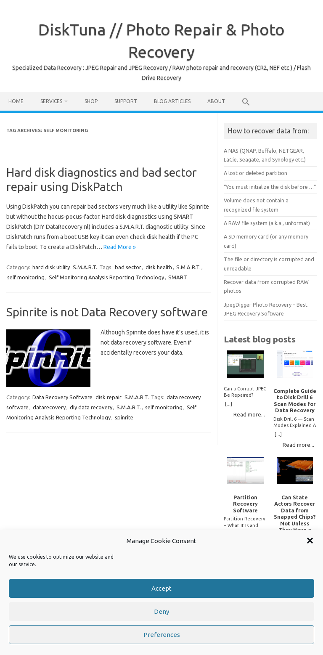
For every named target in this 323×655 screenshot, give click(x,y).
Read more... (249, 414)
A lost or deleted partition (255, 173)
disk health (159, 267)
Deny (161, 611)
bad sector (128, 267)
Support (125, 101)
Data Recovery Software (62, 397)
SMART (177, 277)
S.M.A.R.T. (85, 267)
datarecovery (49, 407)
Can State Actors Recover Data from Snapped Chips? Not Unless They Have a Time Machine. (295, 516)
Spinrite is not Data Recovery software (107, 311)
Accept (161, 588)
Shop (91, 101)
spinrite (124, 417)
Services (51, 101)
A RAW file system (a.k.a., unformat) (267, 223)
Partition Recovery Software (245, 503)
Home (16, 101)
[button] (310, 541)
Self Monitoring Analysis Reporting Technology (106, 277)
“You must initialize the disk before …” (270, 187)
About (216, 101)
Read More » (119, 247)
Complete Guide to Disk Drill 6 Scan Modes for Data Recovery (294, 400)
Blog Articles (172, 101)
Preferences (161, 635)
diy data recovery (91, 407)
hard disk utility (51, 267)
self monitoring (26, 277)
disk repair (108, 397)
